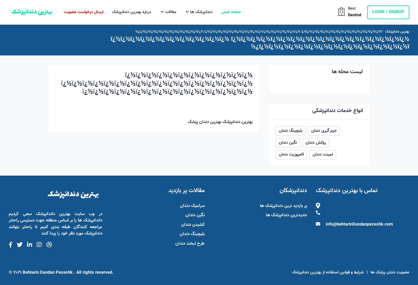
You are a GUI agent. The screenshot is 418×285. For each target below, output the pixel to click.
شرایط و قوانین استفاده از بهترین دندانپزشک (328, 272)
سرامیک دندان (192, 206)
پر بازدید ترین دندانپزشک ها (283, 206)
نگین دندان (288, 143)
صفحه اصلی (231, 12)
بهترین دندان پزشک (204, 122)
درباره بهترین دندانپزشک (131, 12)
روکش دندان (316, 143)
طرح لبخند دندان (190, 243)
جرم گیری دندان (324, 131)
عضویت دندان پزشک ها (389, 272)
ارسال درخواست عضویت (83, 12)
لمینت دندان (323, 154)
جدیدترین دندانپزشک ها (286, 215)
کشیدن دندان (193, 224)
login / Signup (388, 12)
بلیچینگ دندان (290, 131)
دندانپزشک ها (199, 12)
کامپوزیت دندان (291, 154)
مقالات (168, 12)
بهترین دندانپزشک (397, 31)
